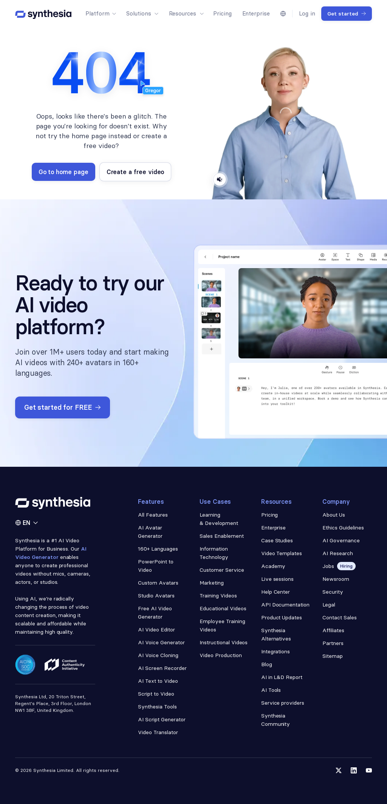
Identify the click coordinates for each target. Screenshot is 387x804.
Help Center (275, 591)
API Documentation (285, 604)
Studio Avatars (156, 595)
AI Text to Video (158, 680)
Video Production (221, 655)
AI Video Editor (156, 629)
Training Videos (218, 595)
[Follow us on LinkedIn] (354, 770)
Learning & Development (219, 518)
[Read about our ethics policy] (65, 665)
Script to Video (156, 693)
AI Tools (271, 690)
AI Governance (341, 540)
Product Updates (281, 617)
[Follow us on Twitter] (339, 770)
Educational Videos (223, 608)
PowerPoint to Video (155, 565)
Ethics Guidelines (343, 527)
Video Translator (158, 732)
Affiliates (333, 630)
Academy (273, 566)
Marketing (212, 582)
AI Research (337, 553)
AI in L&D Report (282, 677)
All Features (153, 514)
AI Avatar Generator (150, 531)
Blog (266, 664)
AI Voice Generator (161, 642)
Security (332, 591)
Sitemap (332, 656)
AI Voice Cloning (158, 655)
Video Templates (281, 553)
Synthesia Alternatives (276, 634)
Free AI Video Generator (155, 612)
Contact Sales (339, 617)
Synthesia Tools (157, 706)
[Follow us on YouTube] (369, 770)
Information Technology (214, 552)
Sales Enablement (222, 535)
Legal (328, 604)
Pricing (269, 514)
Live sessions (277, 579)
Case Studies (277, 540)
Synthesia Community (275, 719)
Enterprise (273, 527)
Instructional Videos (224, 642)
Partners (333, 643)
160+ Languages (158, 548)
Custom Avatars (158, 582)
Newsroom (335, 579)
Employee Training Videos (222, 625)
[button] (100, 13)
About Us (333, 514)
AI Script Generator (161, 719)
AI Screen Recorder (162, 668)
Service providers (283, 702)
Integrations (275, 651)
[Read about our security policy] (25, 664)
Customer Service (222, 569)
